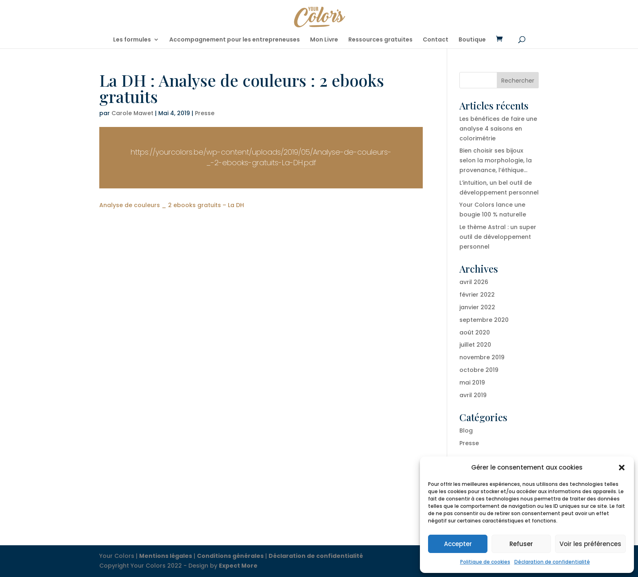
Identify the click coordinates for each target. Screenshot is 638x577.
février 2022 (477, 295)
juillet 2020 (475, 345)
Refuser (521, 544)
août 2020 (474, 332)
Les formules (132, 40)
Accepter (458, 544)
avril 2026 (473, 282)
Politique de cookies (485, 561)
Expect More (238, 566)
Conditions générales (230, 556)
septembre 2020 (484, 320)
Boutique (472, 40)
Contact (435, 40)
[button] (622, 467)
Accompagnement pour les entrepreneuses (234, 40)
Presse (204, 113)
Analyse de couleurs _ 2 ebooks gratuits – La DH (171, 205)
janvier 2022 (477, 307)
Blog (466, 430)
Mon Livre (324, 40)
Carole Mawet (132, 113)
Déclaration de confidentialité (552, 561)
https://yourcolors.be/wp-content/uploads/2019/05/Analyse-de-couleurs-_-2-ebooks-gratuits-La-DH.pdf (261, 157)
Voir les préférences (590, 544)
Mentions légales (165, 556)
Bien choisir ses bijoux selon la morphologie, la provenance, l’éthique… (495, 160)
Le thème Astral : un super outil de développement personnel (497, 237)
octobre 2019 (478, 370)
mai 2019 (472, 382)
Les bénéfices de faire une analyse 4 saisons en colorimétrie (498, 128)
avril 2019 (473, 395)
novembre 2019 (482, 357)
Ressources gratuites (380, 40)
